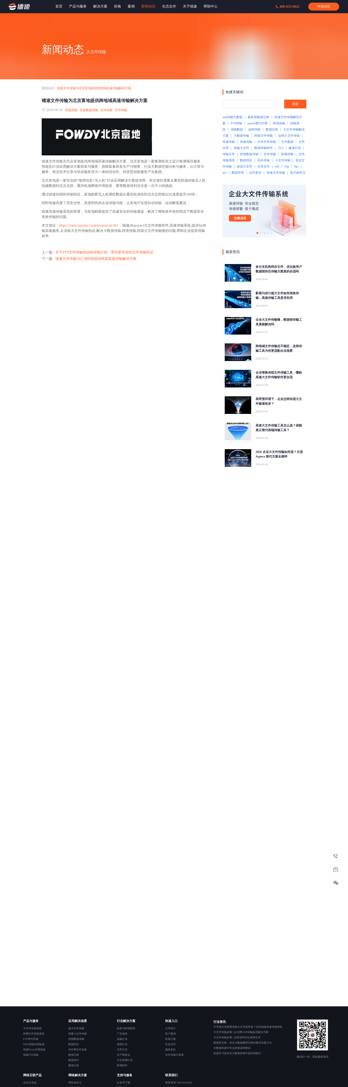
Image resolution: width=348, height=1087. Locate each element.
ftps (296, 166)
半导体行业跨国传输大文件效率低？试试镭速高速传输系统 (247, 1026)
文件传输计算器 (174, 1054)
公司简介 (170, 1028)
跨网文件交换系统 (33, 1033)
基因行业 (122, 1044)
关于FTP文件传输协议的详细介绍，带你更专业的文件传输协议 (104, 252)
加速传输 (246, 141)
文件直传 (255, 172)
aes (224, 172)
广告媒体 (122, 1033)
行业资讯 (219, 1022)
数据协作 (73, 1060)
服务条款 (170, 1049)
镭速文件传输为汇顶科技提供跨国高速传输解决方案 (96, 259)
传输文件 (229, 154)
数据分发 (73, 1065)
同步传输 (263, 160)
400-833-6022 (287, 6)
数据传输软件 (263, 148)
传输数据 (237, 129)
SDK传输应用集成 (33, 1044)
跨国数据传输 (76, 1038)
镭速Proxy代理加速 (34, 1049)
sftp (286, 166)
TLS (281, 148)
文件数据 (287, 141)
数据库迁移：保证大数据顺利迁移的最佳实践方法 (242, 1042)
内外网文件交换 (77, 1049)
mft (277, 166)
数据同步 (246, 160)
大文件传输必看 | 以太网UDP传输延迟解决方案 (240, 1032)
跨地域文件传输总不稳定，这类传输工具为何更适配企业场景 (279, 348)
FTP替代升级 (30, 1038)
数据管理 (238, 172)
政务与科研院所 (126, 1028)
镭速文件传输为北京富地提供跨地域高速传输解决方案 (94, 88)
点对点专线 (29, 1082)
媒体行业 (295, 148)
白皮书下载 (123, 1082)
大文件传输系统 (32, 1028)
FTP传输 (236, 123)
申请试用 (324, 6)
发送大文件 (244, 166)
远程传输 (254, 129)
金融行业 (122, 1038)
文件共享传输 (266, 141)
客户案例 (170, 1033)
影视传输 (287, 154)
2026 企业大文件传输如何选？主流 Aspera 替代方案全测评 (279, 454)
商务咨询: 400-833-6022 (178, 1082)
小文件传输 (282, 160)
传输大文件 (241, 148)
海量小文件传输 (77, 1033)
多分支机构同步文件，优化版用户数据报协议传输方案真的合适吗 (279, 269)
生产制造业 (123, 1054)
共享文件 (263, 166)
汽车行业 (122, 1049)
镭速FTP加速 (30, 1054)
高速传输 (71, 110)
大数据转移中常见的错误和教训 (232, 1048)
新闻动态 (48, 88)
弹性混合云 (75, 1082)
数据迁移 (272, 129)
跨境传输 (279, 123)
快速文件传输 (276, 172)
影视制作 (122, 1065)
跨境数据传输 (249, 154)
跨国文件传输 (263, 135)
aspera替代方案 (257, 123)
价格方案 (170, 1038)
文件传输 (106, 110)
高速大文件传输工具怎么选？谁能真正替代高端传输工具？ (279, 428)
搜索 (295, 104)
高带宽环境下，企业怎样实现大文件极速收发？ (279, 401)
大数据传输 (241, 135)
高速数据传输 (89, 110)
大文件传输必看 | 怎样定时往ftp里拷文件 (237, 1037)
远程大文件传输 (289, 135)
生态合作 (170, 1044)
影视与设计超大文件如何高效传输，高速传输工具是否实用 (277, 296)
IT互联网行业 (125, 1060)
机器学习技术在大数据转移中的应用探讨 (237, 1053)
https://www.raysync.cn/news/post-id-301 (88, 225)
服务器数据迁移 (258, 117)
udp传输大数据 (233, 117)
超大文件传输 (76, 1028)
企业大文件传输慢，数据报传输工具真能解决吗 (279, 322)
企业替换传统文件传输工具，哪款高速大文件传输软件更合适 (279, 375)
